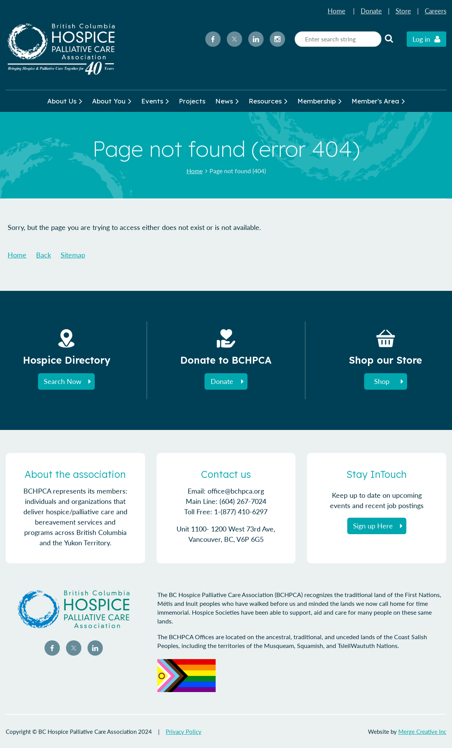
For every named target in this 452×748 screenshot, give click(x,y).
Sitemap (73, 255)
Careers (435, 11)
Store (403, 11)
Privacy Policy (183, 731)
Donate (371, 11)
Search (389, 38)
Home (336, 11)
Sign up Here (373, 526)
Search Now (62, 381)
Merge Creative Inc (422, 731)
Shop (381, 381)
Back (43, 255)
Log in (421, 39)
